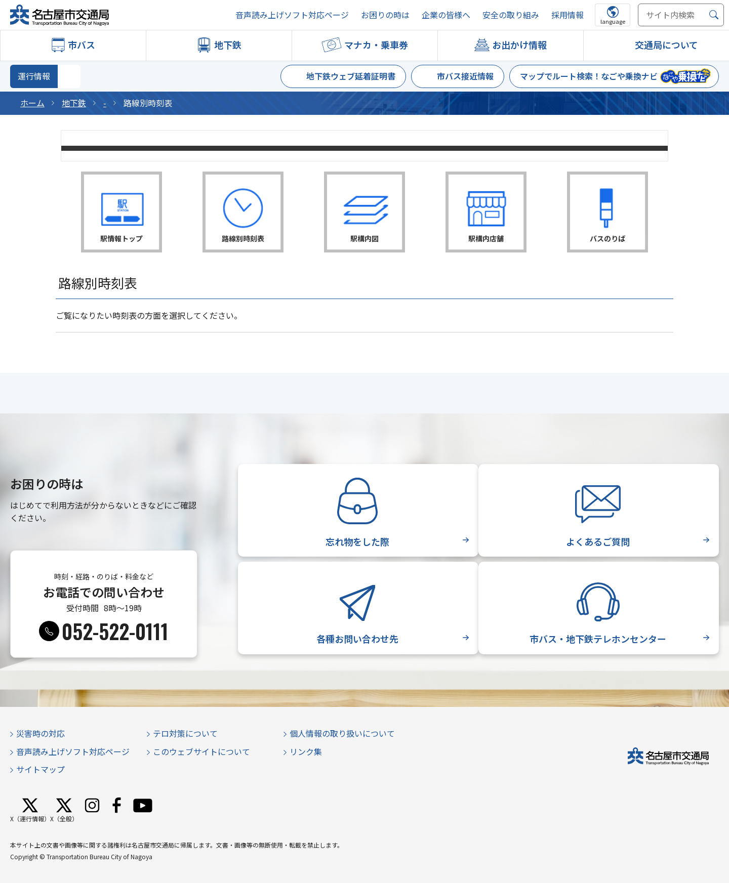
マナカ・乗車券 (376, 44)
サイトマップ (40, 769)
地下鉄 (227, 44)
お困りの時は (385, 15)
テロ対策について (185, 733)
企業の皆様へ (446, 15)
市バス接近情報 (465, 76)
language (612, 21)
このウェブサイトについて (201, 751)
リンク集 (306, 751)
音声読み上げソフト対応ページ (292, 15)
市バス (81, 44)
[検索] (714, 15)
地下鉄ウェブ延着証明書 (350, 76)
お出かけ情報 (519, 44)
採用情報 (567, 15)
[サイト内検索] (681, 15)
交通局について (666, 44)
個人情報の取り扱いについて (342, 733)
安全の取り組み (510, 15)
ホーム (32, 103)
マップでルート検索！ (589, 76)
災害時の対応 (40, 733)
